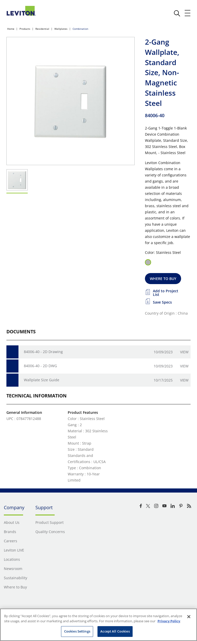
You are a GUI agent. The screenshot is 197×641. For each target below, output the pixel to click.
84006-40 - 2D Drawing (43, 351)
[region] (98, 624)
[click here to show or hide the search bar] (177, 13)
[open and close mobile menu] (188, 13)
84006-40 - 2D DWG (40, 365)
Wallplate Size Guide (41, 379)
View (184, 351)
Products (24, 29)
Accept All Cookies (115, 631)
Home (10, 29)
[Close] (188, 616)
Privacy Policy (168, 621)
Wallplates (60, 29)
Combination (80, 29)
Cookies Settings (77, 631)
